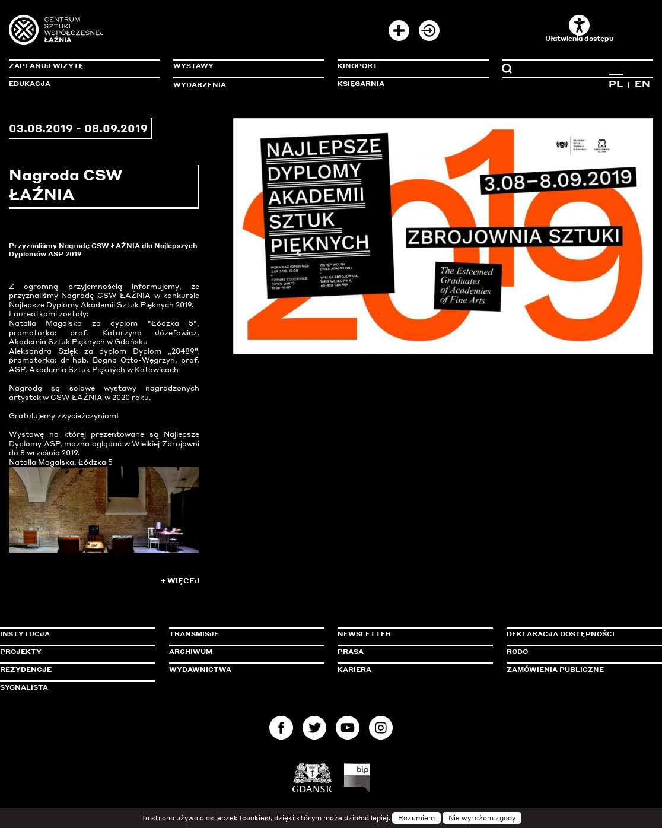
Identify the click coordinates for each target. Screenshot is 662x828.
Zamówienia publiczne (582, 669)
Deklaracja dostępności (561, 634)
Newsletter (364, 634)
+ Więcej (180, 580)
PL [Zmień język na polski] (616, 84)
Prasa (351, 652)
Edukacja (29, 84)
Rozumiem (416, 818)
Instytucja (25, 634)
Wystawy (193, 66)
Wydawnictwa (200, 669)
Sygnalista (24, 687)
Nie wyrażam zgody (481, 818)
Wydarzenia (199, 85)
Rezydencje (26, 669)
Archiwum (190, 652)
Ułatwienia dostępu (579, 29)
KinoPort (358, 66)
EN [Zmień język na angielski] (642, 84)
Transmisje (244, 634)
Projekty (21, 652)
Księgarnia (361, 84)
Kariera (354, 669)
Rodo (517, 652)
